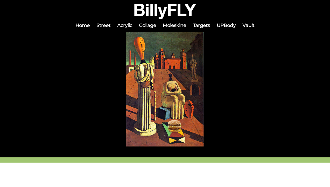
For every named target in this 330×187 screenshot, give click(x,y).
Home (82, 26)
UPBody (226, 26)
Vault (248, 26)
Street (103, 26)
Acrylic (124, 26)
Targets (201, 26)
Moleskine (174, 26)
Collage (147, 26)
